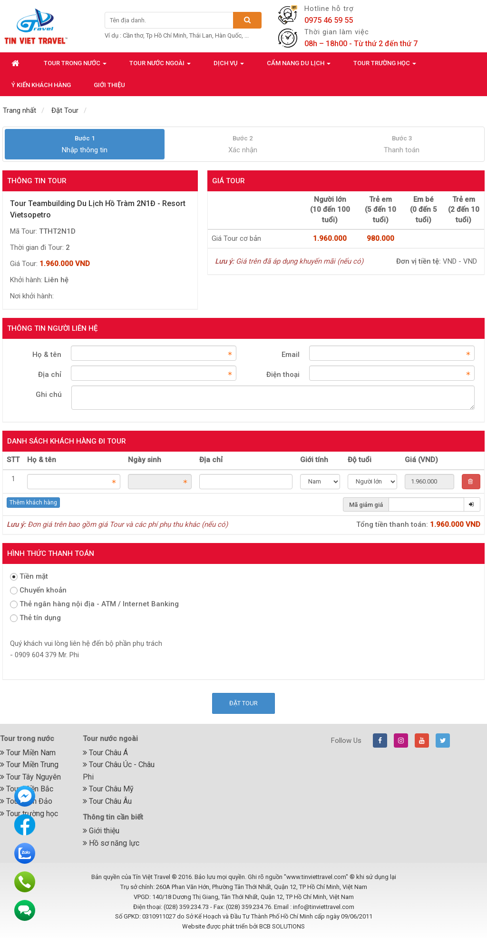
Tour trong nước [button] (75, 65)
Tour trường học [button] (384, 65)
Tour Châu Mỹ (108, 788)
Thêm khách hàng (33, 502)
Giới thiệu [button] (109, 85)
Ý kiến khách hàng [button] (41, 85)
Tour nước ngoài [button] (160, 65)
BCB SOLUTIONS (282, 926)
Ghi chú (49, 394)
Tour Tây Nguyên (30, 776)
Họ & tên (46, 354)
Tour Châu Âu (107, 801)
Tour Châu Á (105, 752)
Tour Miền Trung (29, 764)
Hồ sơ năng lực (111, 843)
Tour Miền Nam (28, 752)
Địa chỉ (49, 374)
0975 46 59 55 (328, 20)
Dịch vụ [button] (229, 65)
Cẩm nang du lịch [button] (299, 65)
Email (291, 354)
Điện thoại (283, 374)
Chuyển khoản (38, 590)
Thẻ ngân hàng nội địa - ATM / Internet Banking (94, 604)
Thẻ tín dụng (35, 617)
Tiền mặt (29, 576)
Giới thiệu (101, 830)
